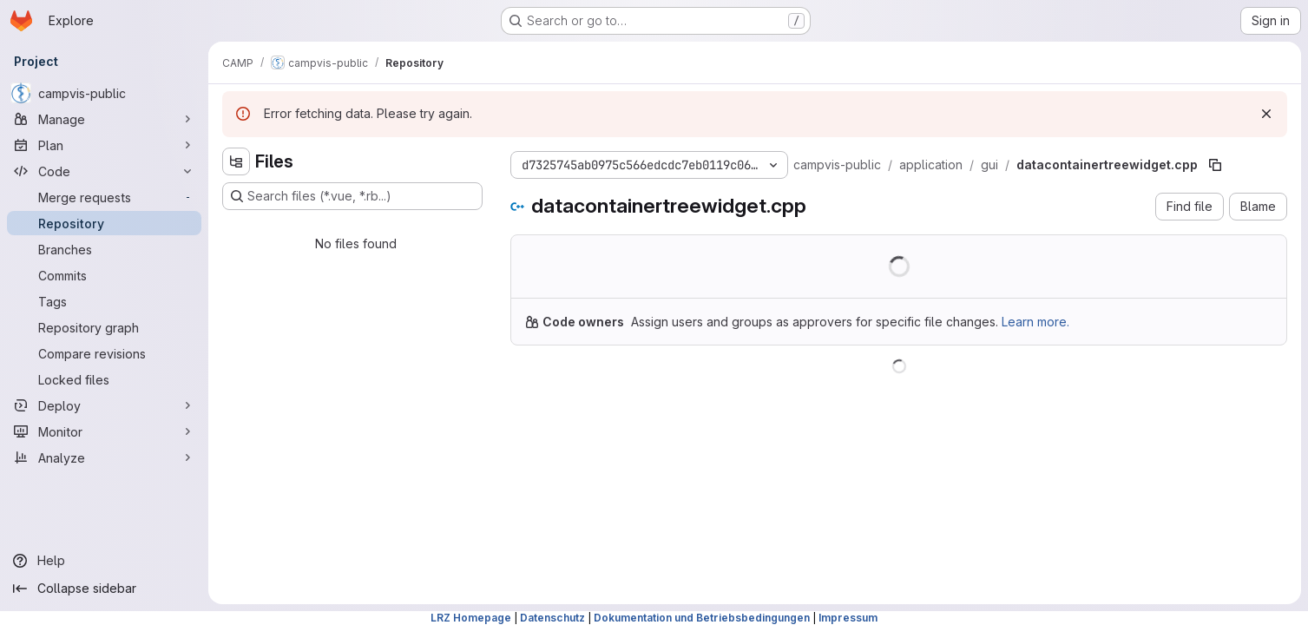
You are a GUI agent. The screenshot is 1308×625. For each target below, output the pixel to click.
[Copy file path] (1215, 165)
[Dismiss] (1266, 113)
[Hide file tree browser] (236, 161)
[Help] (104, 561)
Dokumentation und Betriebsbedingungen (702, 617)
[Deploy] (104, 405)
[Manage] (104, 119)
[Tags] (104, 301)
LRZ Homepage (471, 617)
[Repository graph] (104, 327)
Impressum (847, 617)
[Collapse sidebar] (104, 588)
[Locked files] (104, 379)
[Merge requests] (104, 197)
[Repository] (104, 223)
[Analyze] (104, 457)
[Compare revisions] (104, 353)
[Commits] (104, 275)
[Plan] (104, 145)
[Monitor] (104, 431)
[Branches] (104, 249)
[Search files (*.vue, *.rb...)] (352, 196)
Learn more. (1035, 321)
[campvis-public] (104, 93)
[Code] (104, 171)
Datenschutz (552, 617)
